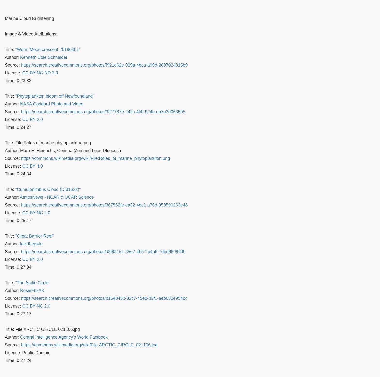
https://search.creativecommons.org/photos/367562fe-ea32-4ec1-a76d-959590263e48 (104, 205)
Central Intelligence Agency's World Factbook (64, 337)
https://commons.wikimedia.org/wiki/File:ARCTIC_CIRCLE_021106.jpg (89, 345)
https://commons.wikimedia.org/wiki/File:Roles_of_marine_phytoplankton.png (95, 158)
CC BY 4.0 (32, 166)
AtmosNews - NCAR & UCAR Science (57, 197)
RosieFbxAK (32, 290)
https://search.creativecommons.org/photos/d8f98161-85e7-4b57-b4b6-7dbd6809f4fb (103, 251)
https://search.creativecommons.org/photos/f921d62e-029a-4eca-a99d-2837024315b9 (104, 65)
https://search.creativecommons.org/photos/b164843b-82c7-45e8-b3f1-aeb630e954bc (104, 298)
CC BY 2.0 (32, 119)
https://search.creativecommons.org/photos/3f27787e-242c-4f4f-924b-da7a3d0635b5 (103, 111)
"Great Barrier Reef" (34, 236)
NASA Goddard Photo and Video (51, 104)
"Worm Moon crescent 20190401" (47, 49)
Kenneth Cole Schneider (43, 57)
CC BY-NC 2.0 (36, 212)
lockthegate (31, 243)
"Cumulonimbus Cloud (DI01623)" (48, 189)
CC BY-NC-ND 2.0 (40, 72)
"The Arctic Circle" (32, 282)
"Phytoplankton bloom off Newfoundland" (54, 96)
